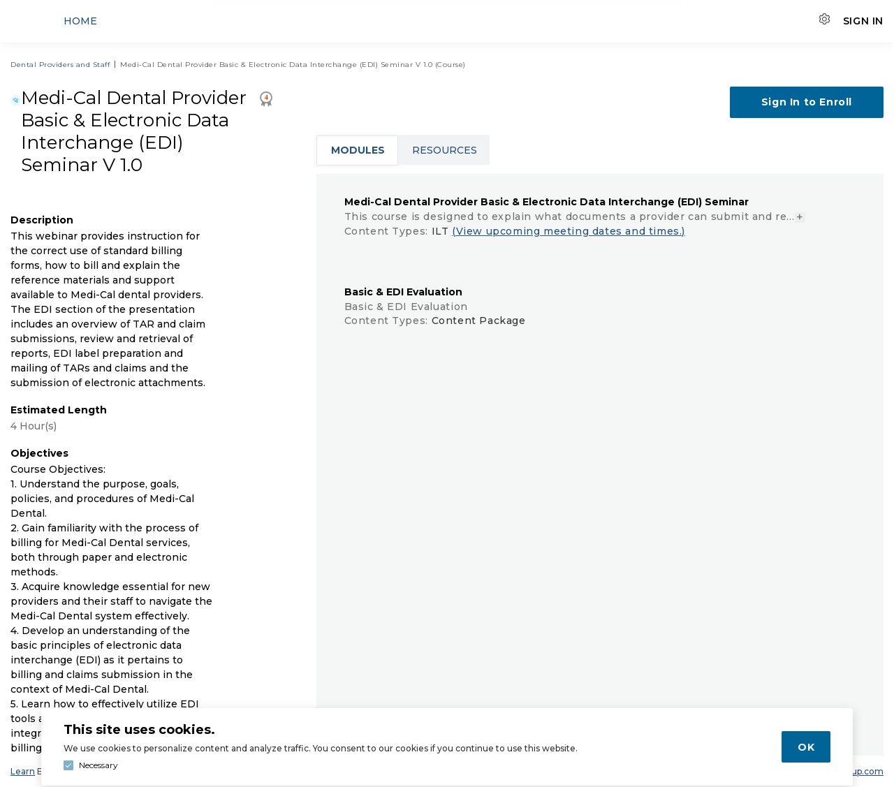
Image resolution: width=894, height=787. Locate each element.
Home (80, 21)
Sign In (863, 21)
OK (806, 747)
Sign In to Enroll (806, 102)
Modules (358, 150)
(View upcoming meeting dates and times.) (568, 231)
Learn (22, 771)
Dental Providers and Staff (60, 64)
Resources (444, 150)
